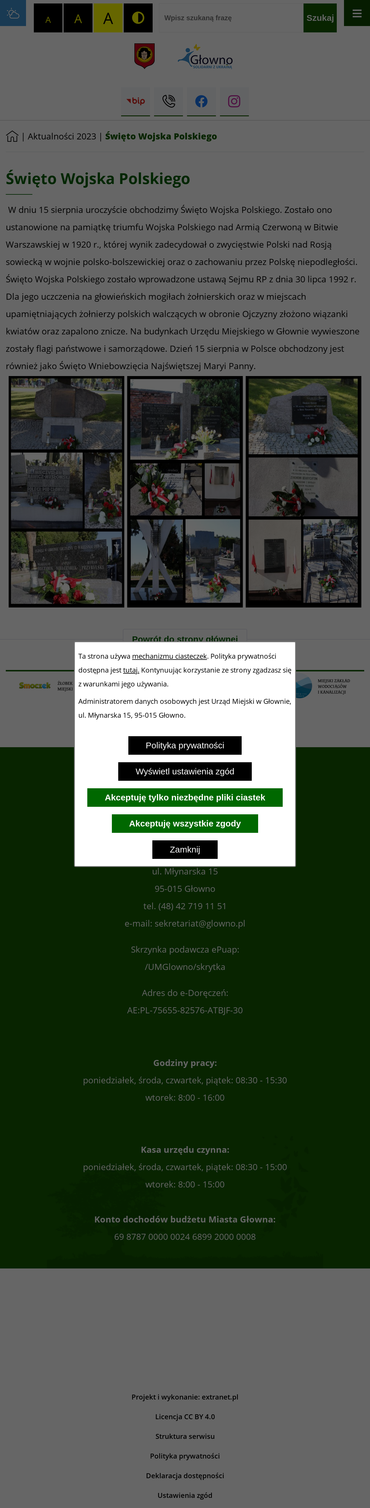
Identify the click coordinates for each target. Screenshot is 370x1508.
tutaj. (131, 670)
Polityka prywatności (185, 745)
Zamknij (185, 849)
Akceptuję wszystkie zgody (185, 823)
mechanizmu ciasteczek (169, 656)
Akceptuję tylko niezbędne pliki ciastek (185, 797)
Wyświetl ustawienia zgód (185, 771)
